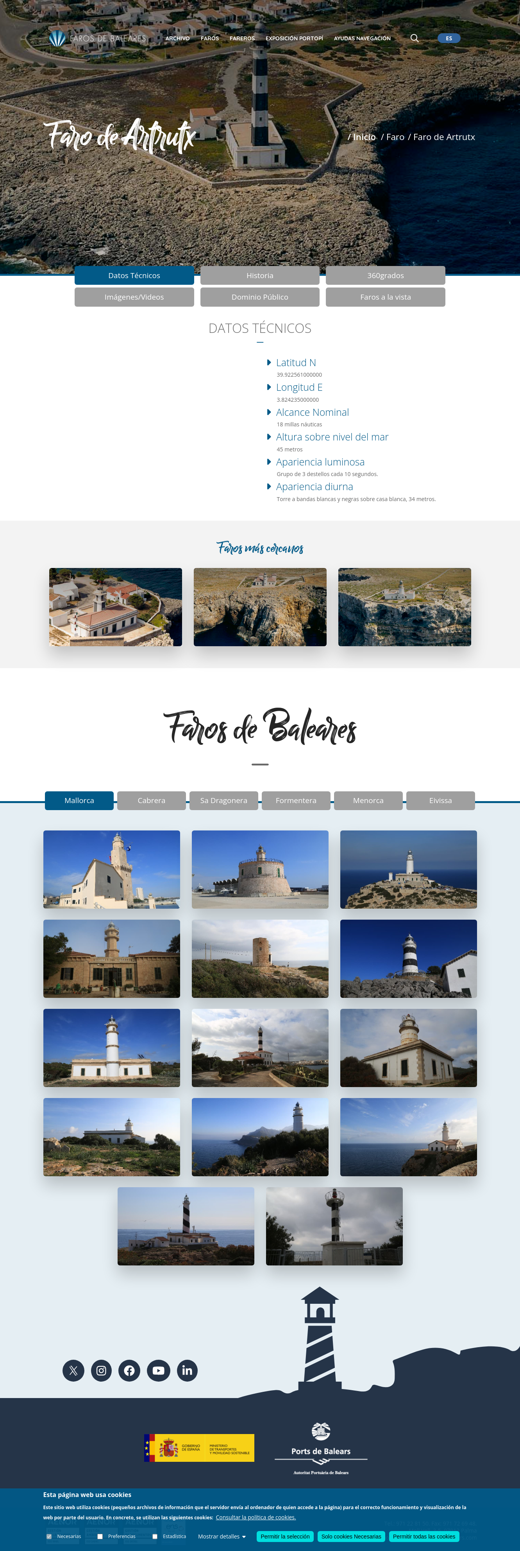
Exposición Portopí (294, 38)
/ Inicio (361, 137)
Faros (210, 38)
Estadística (174, 1536)
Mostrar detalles (222, 1536)
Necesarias (69, 1536)
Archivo (178, 38)
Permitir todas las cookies (424, 1536)
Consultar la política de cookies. (256, 1517)
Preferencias (122, 1536)
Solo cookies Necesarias (351, 1536)
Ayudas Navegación (362, 38)
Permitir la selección (285, 1536)
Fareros (242, 38)
